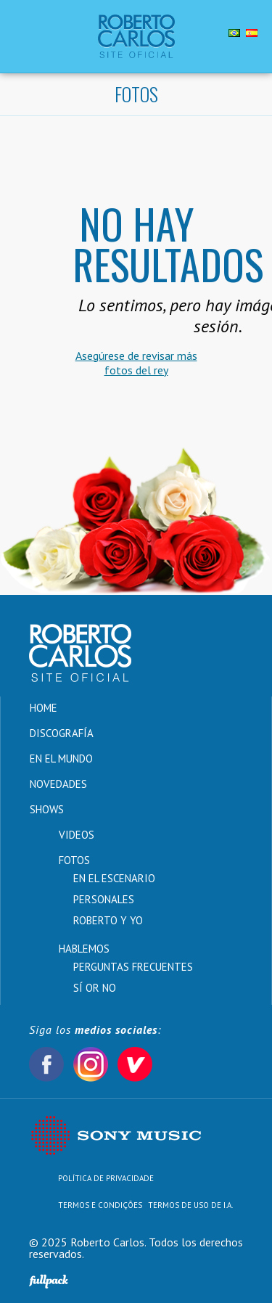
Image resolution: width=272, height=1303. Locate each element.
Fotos (74, 860)
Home (43, 708)
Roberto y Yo (108, 920)
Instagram (90, 1064)
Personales (103, 899)
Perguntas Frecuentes (133, 967)
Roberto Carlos (136, 36)
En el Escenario (114, 878)
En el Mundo (61, 758)
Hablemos (84, 948)
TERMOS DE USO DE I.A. (190, 1205)
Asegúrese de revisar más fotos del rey (136, 362)
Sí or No (94, 988)
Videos (76, 835)
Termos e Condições (100, 1205)
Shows (47, 809)
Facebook (46, 1064)
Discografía (62, 733)
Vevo (135, 1064)
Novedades (58, 784)
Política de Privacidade (106, 1178)
